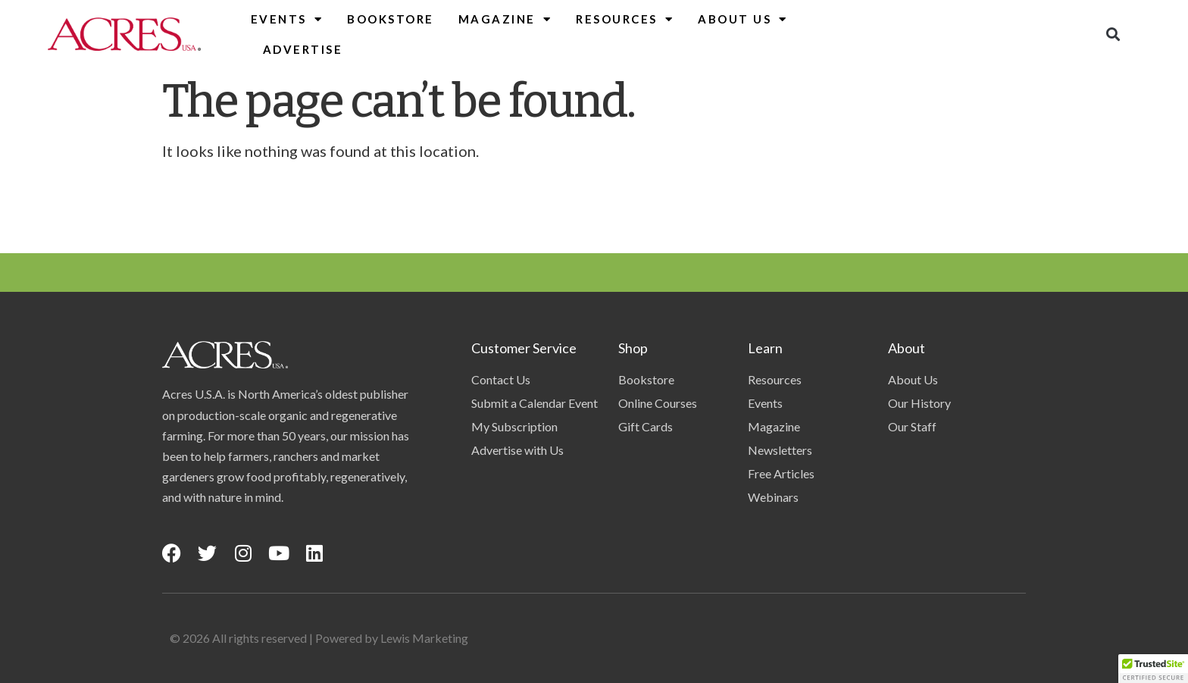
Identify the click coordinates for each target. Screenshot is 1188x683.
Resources (625, 19)
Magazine (505, 19)
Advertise (303, 49)
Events (287, 19)
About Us (743, 19)
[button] (1112, 34)
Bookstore (390, 19)
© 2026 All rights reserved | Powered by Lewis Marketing (319, 638)
